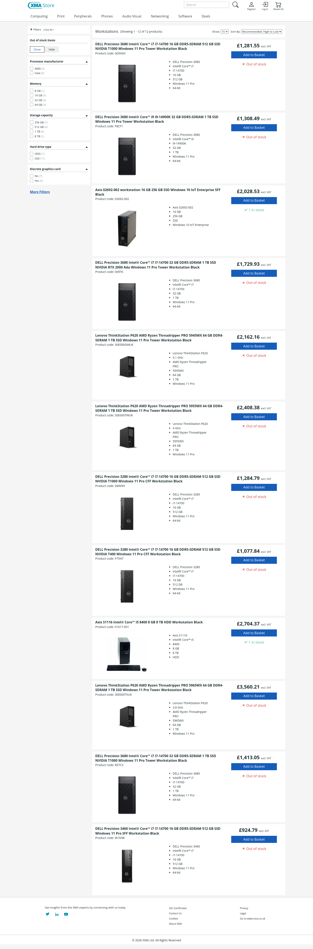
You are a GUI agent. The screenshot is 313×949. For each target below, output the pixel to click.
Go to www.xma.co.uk (252, 918)
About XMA (175, 924)
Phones (107, 16)
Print (61, 16)
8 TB (39, 136)
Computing (39, 16)
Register (251, 6)
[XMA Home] (41, 5)
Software (185, 16)
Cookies (173, 918)
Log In (265, 6)
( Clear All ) (48, 29)
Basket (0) (278, 6)
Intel (39, 73)
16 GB (40, 95)
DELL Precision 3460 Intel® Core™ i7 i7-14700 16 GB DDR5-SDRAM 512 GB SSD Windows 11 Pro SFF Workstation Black (157, 830)
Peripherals (83, 16)
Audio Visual (131, 16)
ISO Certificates (178, 908)
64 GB (40, 105)
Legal (243, 913)
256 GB (41, 122)
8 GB (39, 91)
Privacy (244, 908)
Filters (35, 29)
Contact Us (175, 913)
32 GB (40, 100)
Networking (160, 16)
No (38, 176)
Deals (206, 16)
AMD (40, 68)
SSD (40, 158)
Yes (39, 181)
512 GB (41, 127)
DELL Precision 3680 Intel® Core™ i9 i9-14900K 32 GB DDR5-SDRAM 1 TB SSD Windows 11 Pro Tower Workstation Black (156, 119)
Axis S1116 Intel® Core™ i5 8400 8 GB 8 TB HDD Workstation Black (149, 622)
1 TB (39, 131)
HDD (39, 154)
